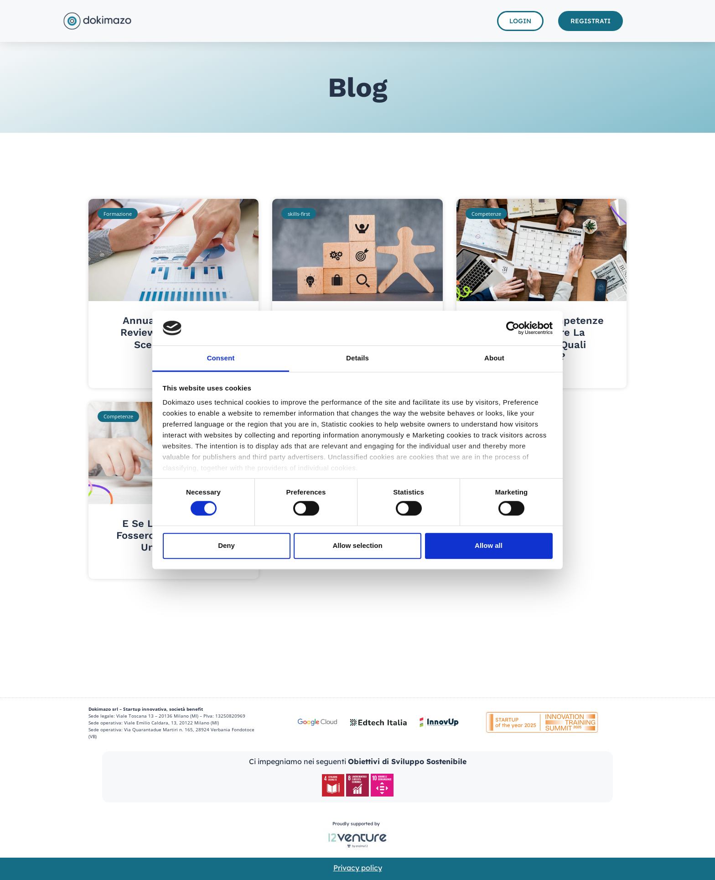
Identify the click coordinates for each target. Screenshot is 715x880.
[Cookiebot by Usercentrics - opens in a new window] (513, 328)
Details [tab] (357, 358)
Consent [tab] (221, 358)
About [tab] (494, 358)
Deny (226, 545)
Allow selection (357, 545)
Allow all (489, 545)
